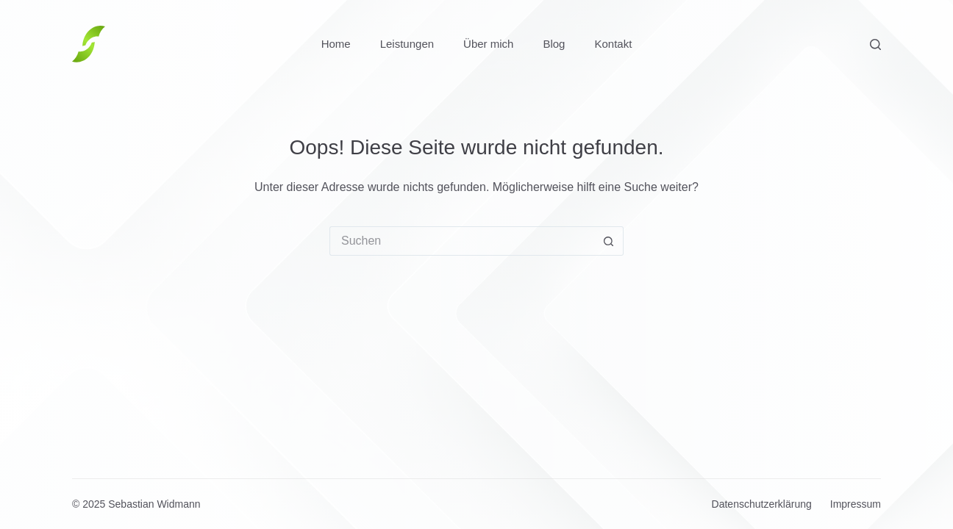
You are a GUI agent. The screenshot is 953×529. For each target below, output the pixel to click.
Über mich (488, 43)
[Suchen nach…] (461, 241)
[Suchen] (875, 44)
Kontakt (613, 43)
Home (336, 43)
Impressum (855, 504)
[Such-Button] (609, 241)
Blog (554, 43)
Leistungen (407, 43)
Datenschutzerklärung (762, 504)
